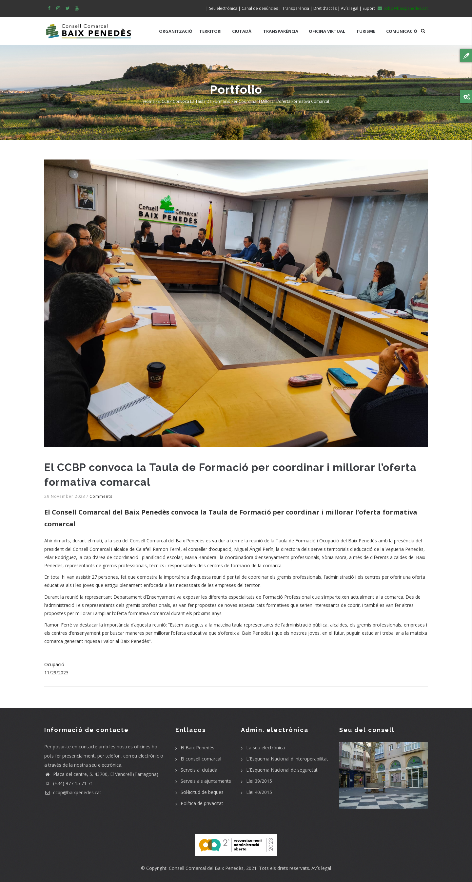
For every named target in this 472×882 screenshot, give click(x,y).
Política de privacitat (202, 803)
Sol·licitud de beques (202, 792)
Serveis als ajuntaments (206, 781)
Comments (100, 496)
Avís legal (321, 868)
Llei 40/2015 (259, 792)
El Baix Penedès (197, 747)
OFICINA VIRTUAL (327, 31)
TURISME (365, 31)
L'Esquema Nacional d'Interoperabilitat (287, 759)
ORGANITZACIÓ (175, 31)
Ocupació (54, 664)
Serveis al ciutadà (199, 770)
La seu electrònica (265, 747)
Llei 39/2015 (259, 781)
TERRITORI (210, 31)
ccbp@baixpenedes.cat (72, 792)
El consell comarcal (201, 759)
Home (149, 101)
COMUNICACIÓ (401, 31)
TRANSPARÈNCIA (280, 31)
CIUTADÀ (241, 31)
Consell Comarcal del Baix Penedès (206, 868)
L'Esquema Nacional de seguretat (282, 770)
